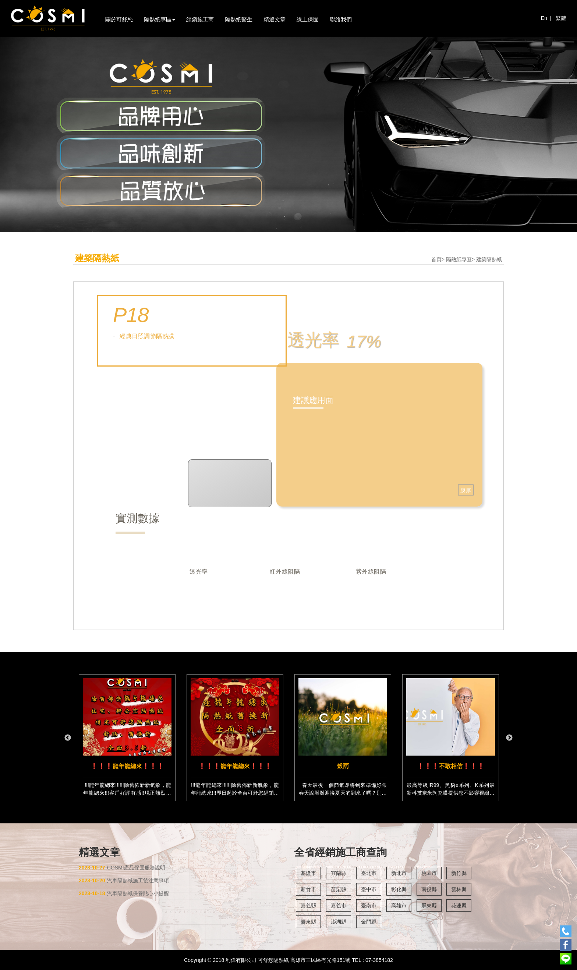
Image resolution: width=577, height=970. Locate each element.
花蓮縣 (459, 905)
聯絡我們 (341, 19)
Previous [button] (67, 738)
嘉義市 (338, 905)
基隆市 (308, 873)
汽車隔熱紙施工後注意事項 (124, 880)
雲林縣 (459, 889)
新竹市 (308, 889)
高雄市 (399, 905)
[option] (127, 737)
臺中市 (368, 889)
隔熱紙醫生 (238, 19)
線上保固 (308, 19)
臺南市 (368, 905)
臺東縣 (308, 922)
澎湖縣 (338, 922)
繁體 (561, 18)
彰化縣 (399, 889)
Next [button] (509, 738)
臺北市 (368, 873)
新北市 (399, 873)
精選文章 (274, 19)
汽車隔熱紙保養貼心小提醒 (124, 893)
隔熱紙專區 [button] (159, 19)
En (544, 18)
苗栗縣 (338, 889)
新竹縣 (459, 873)
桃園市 (429, 873)
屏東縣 (429, 905)
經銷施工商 (200, 19)
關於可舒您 (119, 19)
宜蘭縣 (338, 873)
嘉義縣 (308, 905)
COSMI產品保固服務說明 (122, 868)
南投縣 (429, 889)
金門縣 (368, 922)
